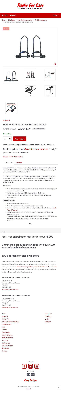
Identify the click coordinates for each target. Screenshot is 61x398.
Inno (35, 267)
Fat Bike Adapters (41, 20)
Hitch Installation (7, 337)
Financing (5, 340)
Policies (4, 330)
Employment (6, 343)
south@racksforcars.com (10, 289)
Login (47, 319)
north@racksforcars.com (10, 307)
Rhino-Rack (45, 267)
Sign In (13, 15)
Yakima (23, 267)
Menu (56, 15)
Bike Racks (11, 20)
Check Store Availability (12, 156)
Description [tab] (9, 162)
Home (3, 20)
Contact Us (5, 319)
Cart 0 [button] (4, 15)
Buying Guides (6, 324)
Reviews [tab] (19, 162)
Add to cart (20, 139)
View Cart (48, 314)
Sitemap (4, 351)
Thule (19, 267)
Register (48, 322)
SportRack (29, 267)
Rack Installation (7, 335)
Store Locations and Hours (10, 322)
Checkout (48, 316)
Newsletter (5, 348)
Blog (3, 327)
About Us (5, 316)
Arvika (54, 267)
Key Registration (7, 345)
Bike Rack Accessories (25, 20)
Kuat (39, 267)
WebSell (28, 389)
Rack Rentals (6, 332)
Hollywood (6, 120)
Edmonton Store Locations (36, 149)
